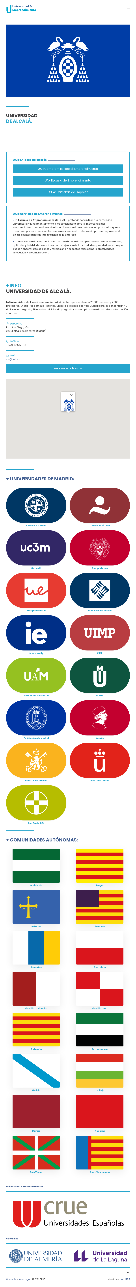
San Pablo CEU (36, 823)
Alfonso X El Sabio (36, 525)
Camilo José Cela (100, 525)
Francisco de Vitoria (100, 610)
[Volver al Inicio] (21, 9)
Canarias (36, 967)
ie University (36, 653)
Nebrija (99, 738)
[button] (128, 9)
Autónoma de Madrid (36, 695)
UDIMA (99, 695)
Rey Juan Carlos (99, 780)
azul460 (125, 1279)
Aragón (99, 885)
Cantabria (100, 967)
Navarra (100, 1131)
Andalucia (36, 885)
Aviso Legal (24, 1279)
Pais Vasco (36, 1172)
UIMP (99, 653)
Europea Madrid (36, 610)
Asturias (36, 926)
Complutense (100, 568)
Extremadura (100, 1049)
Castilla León (99, 1008)
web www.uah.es (68, 368)
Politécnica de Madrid (36, 738)
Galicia (36, 1090)
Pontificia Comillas (36, 780)
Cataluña (36, 1049)
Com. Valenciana (100, 1172)
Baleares (100, 926)
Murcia (36, 1131)
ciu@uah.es (13, 359)
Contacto (11, 1279)
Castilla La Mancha (36, 1008)
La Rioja (99, 1090)
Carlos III (36, 568)
